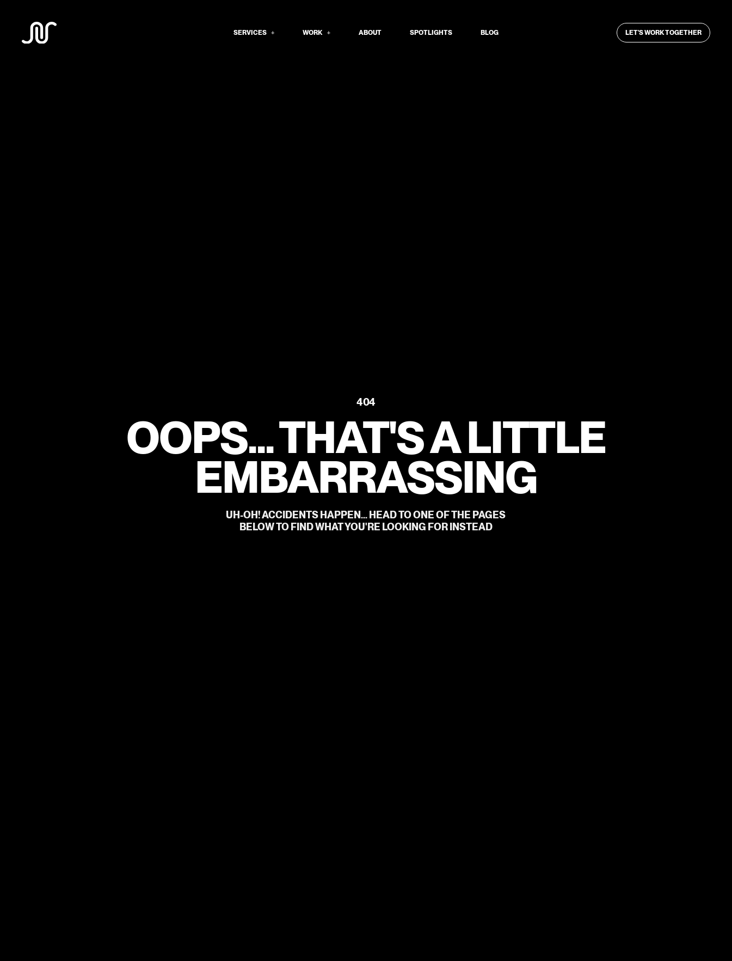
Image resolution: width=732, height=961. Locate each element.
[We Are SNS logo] (39, 33)
